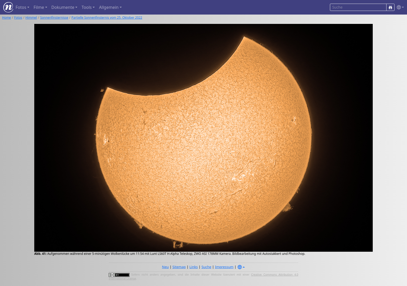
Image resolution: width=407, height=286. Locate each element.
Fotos (18, 17)
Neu (165, 266)
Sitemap (179, 266)
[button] (399, 7)
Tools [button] (87, 7)
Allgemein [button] (108, 7)
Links (193, 266)
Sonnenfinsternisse (54, 17)
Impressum (224, 266)
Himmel (31, 17)
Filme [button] (38, 7)
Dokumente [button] (62, 7)
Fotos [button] (21, 7)
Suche (206, 266)
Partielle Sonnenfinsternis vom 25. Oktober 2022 (106, 17)
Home (6, 17)
